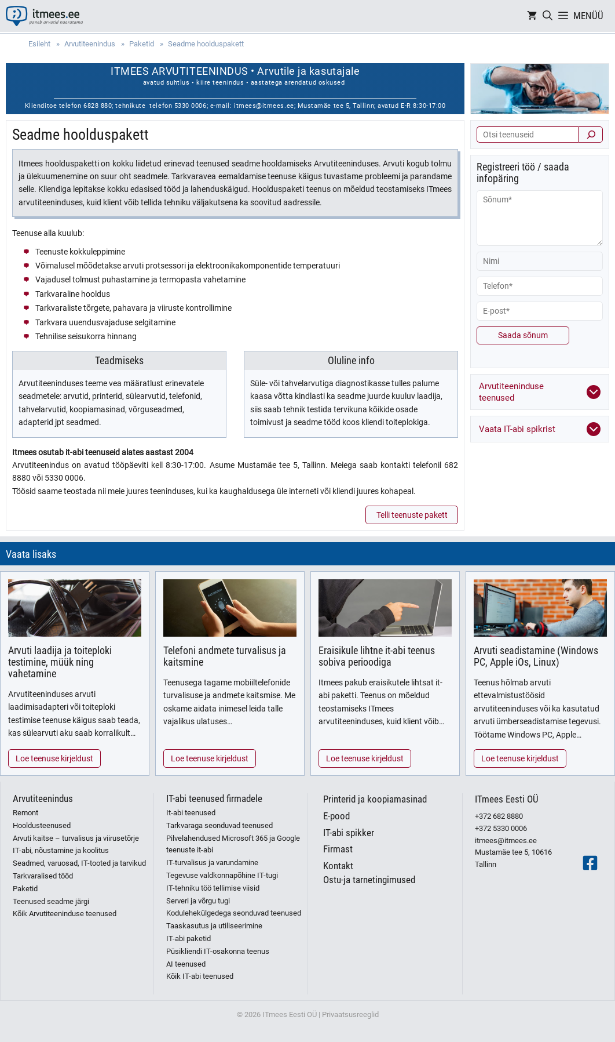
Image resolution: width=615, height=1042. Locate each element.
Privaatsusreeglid (350, 1014)
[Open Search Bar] (547, 16)
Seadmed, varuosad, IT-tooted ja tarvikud (79, 863)
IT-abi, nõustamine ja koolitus (61, 850)
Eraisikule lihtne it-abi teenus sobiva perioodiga (377, 656)
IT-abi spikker (348, 832)
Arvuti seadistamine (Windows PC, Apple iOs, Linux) (536, 656)
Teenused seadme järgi (51, 901)
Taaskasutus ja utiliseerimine (214, 925)
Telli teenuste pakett (412, 515)
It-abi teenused (190, 812)
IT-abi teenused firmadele (214, 798)
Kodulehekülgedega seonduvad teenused (233, 913)
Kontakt (338, 866)
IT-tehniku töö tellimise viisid (212, 888)
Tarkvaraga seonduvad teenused (219, 825)
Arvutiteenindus (43, 798)
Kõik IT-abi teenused (199, 976)
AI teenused (186, 964)
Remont (25, 812)
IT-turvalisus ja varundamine (212, 862)
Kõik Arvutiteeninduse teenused (64, 913)
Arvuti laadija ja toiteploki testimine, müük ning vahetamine (60, 662)
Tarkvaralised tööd (43, 876)
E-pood (336, 816)
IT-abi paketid (188, 938)
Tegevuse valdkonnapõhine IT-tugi (222, 875)
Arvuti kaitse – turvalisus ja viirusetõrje (76, 838)
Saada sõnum (523, 335)
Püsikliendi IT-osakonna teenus (217, 951)
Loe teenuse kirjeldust (54, 758)
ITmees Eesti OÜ (507, 799)
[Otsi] (590, 134)
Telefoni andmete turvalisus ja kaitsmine (224, 656)
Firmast (338, 849)
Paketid (25, 888)
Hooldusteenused (42, 825)
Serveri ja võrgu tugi (198, 900)
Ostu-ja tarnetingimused (369, 879)
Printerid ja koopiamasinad (375, 799)
